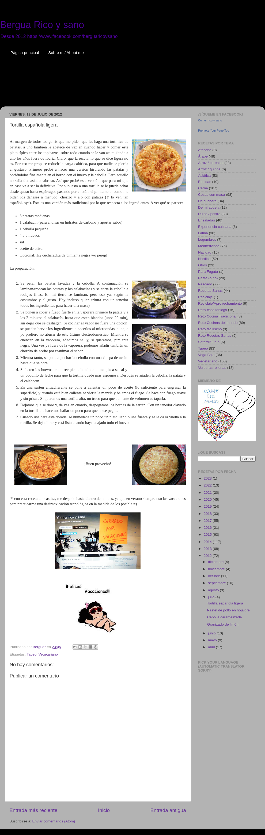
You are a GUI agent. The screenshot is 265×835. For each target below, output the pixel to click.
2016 (208, 528)
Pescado (205, 284)
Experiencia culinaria (215, 227)
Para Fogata (208, 272)
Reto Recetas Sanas (214, 336)
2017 (208, 521)
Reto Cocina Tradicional (217, 316)
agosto (214, 590)
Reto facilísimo (210, 329)
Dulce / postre (209, 214)
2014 (208, 542)
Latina (203, 233)
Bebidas (204, 182)
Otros (202, 265)
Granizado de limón (222, 624)
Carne (203, 188)
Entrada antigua (168, 810)
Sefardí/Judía (208, 342)
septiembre (217, 583)
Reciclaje (205, 297)
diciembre (216, 562)
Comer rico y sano (210, 120)
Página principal (24, 52)
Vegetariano (48, 654)
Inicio (104, 810)
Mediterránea (208, 246)
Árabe (203, 156)
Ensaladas (206, 220)
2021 (208, 493)
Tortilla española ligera (225, 603)
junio (212, 633)
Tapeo (32, 654)
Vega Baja (206, 355)
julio (211, 597)
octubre (214, 576)
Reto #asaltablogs (212, 310)
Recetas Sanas (210, 291)
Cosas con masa (211, 195)
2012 (208, 556)
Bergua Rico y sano (42, 24)
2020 (208, 499)
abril (212, 647)
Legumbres (207, 240)
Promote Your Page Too (213, 130)
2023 (208, 478)
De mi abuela (208, 207)
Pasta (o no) (208, 278)
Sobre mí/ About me (66, 52)
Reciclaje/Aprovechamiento (220, 303)
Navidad (204, 252)
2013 (208, 549)
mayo (213, 640)
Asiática (204, 176)
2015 (208, 535)
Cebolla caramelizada (224, 617)
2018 (208, 514)
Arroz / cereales (211, 163)
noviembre (217, 569)
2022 (208, 485)
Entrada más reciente (33, 810)
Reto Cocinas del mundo (218, 323)
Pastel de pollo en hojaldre (228, 610)
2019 (208, 506)
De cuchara (207, 201)
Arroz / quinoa (209, 169)
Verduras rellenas (212, 368)
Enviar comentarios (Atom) (53, 821)
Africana (204, 150)
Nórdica (204, 259)
